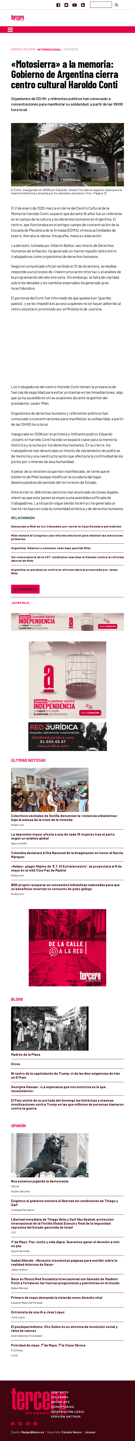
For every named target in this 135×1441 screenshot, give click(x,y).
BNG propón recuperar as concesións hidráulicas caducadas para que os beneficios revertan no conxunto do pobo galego (65, 887)
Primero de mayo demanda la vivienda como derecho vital (56, 1297)
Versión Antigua (66, 1416)
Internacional (49, 49)
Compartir (25, 589)
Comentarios (62, 1406)
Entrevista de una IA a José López (38, 1312)
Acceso (90, 1432)
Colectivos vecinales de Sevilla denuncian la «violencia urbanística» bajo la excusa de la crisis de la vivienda (64, 818)
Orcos (15, 1064)
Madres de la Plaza (25, 1054)
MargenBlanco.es (32, 1432)
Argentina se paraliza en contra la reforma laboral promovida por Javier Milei (64, 571)
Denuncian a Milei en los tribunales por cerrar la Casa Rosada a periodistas (66, 526)
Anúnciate (60, 1401)
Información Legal (68, 1411)
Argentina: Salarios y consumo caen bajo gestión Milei (51, 548)
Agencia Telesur (23, 49)
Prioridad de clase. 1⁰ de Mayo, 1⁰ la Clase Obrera (48, 1345)
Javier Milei (20, 603)
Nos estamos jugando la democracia (39, 1181)
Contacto (60, 1392)
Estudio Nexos (71, 1432)
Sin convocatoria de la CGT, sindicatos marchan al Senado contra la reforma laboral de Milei (67, 558)
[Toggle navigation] (10, 29)
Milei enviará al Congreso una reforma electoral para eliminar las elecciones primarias (67, 537)
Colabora (59, 1397)
